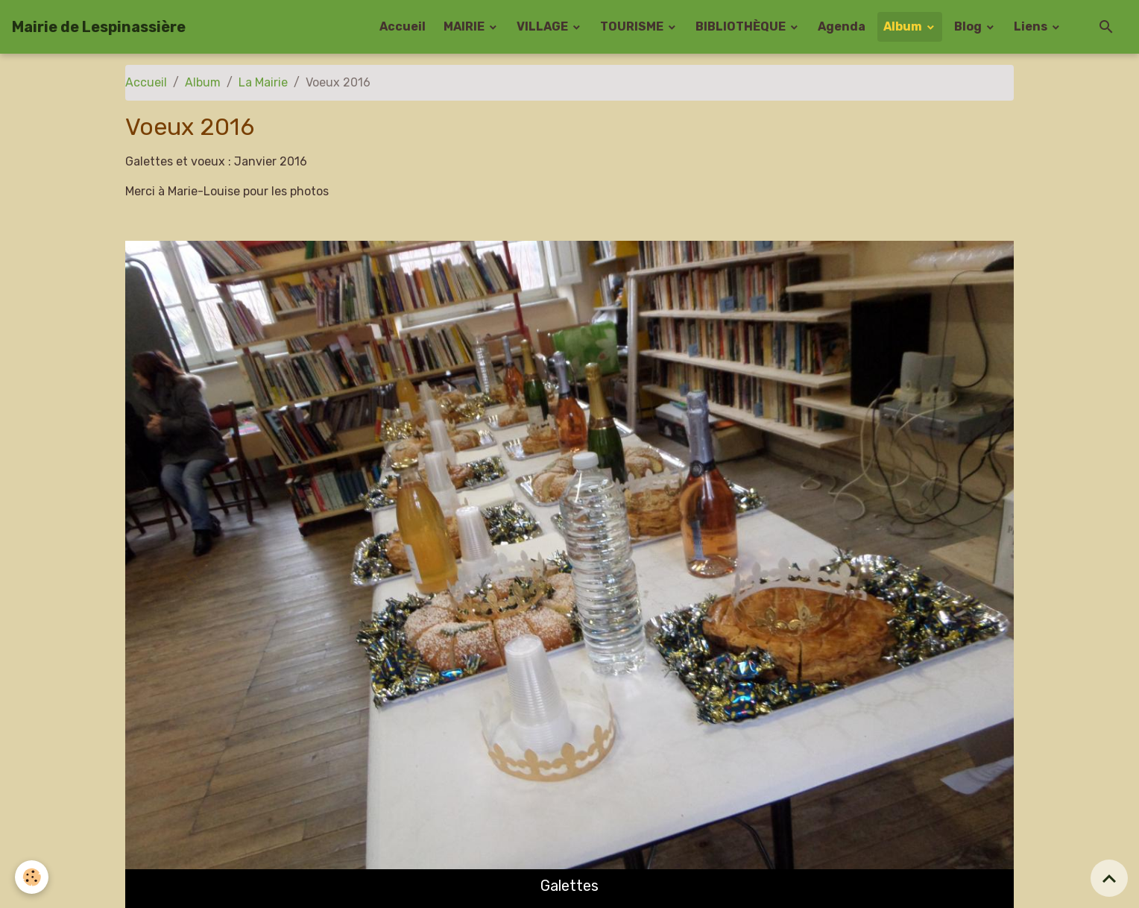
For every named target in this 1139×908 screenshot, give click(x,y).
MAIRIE (465, 26)
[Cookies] (31, 877)
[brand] (99, 27)
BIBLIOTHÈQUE (741, 26)
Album (903, 26)
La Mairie (263, 82)
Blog (969, 26)
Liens (1032, 26)
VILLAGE (543, 26)
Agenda (841, 26)
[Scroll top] (1109, 878)
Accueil (402, 26)
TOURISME (633, 26)
